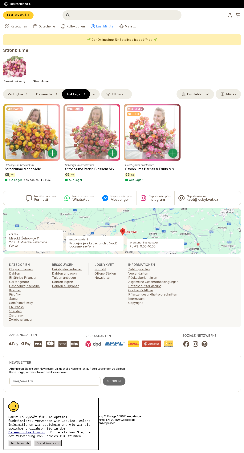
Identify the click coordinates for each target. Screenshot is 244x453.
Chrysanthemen (21, 269)
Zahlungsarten (139, 269)
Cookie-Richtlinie (140, 290)
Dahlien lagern (62, 282)
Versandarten (138, 273)
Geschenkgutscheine (24, 286)
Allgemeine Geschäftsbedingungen (153, 282)
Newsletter (103, 278)
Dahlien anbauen (64, 273)
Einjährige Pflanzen (23, 278)
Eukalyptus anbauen (67, 269)
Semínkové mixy (21, 303)
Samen (14, 298)
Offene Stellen (105, 273)
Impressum (136, 298)
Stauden (15, 311)
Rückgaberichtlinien (142, 278)
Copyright (135, 303)
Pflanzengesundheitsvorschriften (152, 294)
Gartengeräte (19, 282)
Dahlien (14, 273)
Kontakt (100, 269)
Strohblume (15, 50)
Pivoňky (15, 294)
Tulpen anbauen (64, 278)
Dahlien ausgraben (65, 286)
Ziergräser (16, 315)
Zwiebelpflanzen (21, 319)
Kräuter (15, 290)
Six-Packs (16, 307)
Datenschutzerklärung (27, 432)
